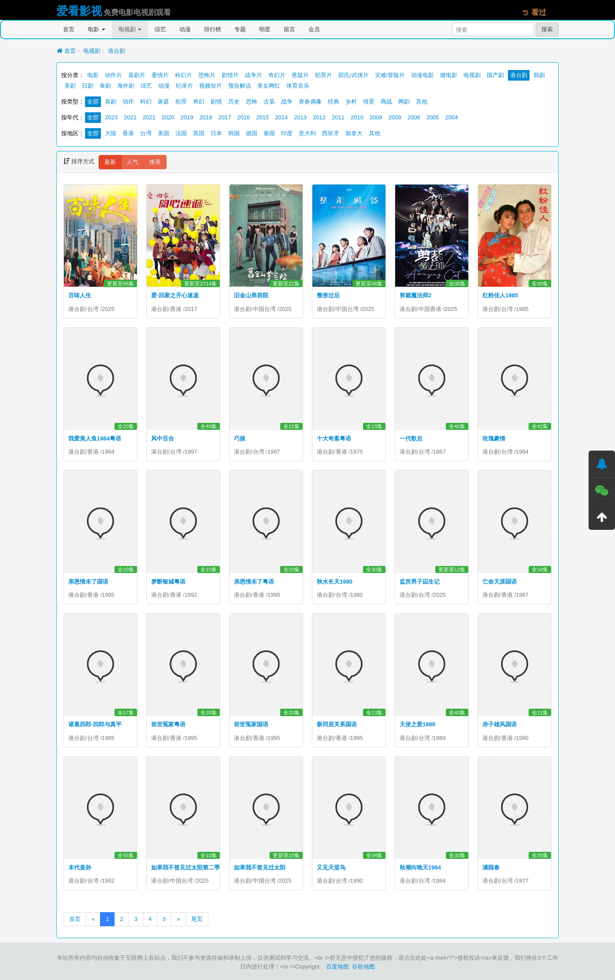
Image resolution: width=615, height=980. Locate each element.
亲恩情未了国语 (88, 581)
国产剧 (495, 75)
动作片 (113, 75)
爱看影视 (79, 11)
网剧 (404, 101)
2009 (376, 117)
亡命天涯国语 (499, 581)
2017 (225, 117)
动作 (128, 101)
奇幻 (198, 101)
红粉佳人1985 (500, 295)
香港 (128, 133)
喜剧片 (136, 75)
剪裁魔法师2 (415, 295)
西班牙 (330, 133)
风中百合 (162, 438)
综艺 (160, 29)
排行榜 (212, 29)
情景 (368, 101)
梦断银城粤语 (168, 581)
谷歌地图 (363, 966)
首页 (68, 29)
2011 (338, 117)
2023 (111, 117)
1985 (522, 309)
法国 (181, 133)
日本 (216, 133)
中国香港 (430, 309)
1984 (108, 451)
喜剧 (110, 101)
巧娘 (239, 438)
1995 (108, 595)
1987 (439, 451)
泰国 (269, 133)
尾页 (197, 919)
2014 (281, 117)
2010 (357, 117)
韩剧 (539, 75)
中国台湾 (264, 309)
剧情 (216, 101)
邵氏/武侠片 (353, 75)
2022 (130, 117)
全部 (93, 101)
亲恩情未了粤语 (254, 581)
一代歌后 (411, 438)
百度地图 (337, 966)
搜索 (547, 29)
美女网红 (268, 85)
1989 (439, 738)
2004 (451, 117)
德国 (251, 133)
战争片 (253, 75)
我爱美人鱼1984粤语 (94, 438)
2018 (206, 117)
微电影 (448, 75)
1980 (356, 595)
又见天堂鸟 (331, 867)
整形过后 (328, 295)
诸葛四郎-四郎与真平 (95, 724)
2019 (187, 117)
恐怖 (251, 101)
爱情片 (160, 75)
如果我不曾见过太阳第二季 (185, 867)
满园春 (491, 867)
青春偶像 (310, 101)
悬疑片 (300, 75)
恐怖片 (206, 75)
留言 (289, 29)
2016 (243, 117)
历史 (234, 101)
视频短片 (210, 85)
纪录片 (184, 85)
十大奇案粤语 (334, 438)
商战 (386, 101)
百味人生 (79, 295)
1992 (191, 595)
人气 (132, 162)
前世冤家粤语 (168, 724)
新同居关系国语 (337, 724)
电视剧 (130, 29)
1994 (522, 451)
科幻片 (183, 75)
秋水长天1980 (334, 581)
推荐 (155, 162)
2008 (395, 117)
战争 (287, 101)
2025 (108, 309)
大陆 (110, 133)
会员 (314, 29)
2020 (168, 117)
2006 (414, 117)
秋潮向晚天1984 (420, 867)
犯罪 (181, 101)
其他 (421, 101)
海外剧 (125, 85)
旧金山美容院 (251, 295)
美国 (163, 133)
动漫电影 (422, 75)
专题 (240, 29)
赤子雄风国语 (499, 724)
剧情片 (230, 75)
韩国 (234, 133)
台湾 (146, 133)
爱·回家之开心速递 (175, 295)
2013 (300, 117)
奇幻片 (276, 75)
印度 (287, 133)
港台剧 (116, 51)
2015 (262, 117)
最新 (110, 162)
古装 (269, 101)
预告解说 (239, 85)
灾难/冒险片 (390, 75)
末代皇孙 (79, 867)
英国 (198, 133)
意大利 (307, 133)
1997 (191, 451)
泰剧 (105, 85)
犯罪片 (323, 75)
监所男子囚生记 (420, 581)
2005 (432, 117)
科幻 (146, 101)
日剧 (87, 85)
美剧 (70, 85)
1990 (522, 738)
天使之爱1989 (417, 724)
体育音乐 (297, 85)
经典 (333, 101)
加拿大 (354, 133)
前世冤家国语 (251, 724)
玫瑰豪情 (493, 438)
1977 (522, 880)
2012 (319, 117)
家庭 (163, 101)
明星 (264, 29)
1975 (356, 451)
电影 (96, 29)
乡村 (351, 101)
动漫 (185, 29)
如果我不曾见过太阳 (259, 867)
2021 (149, 117)
